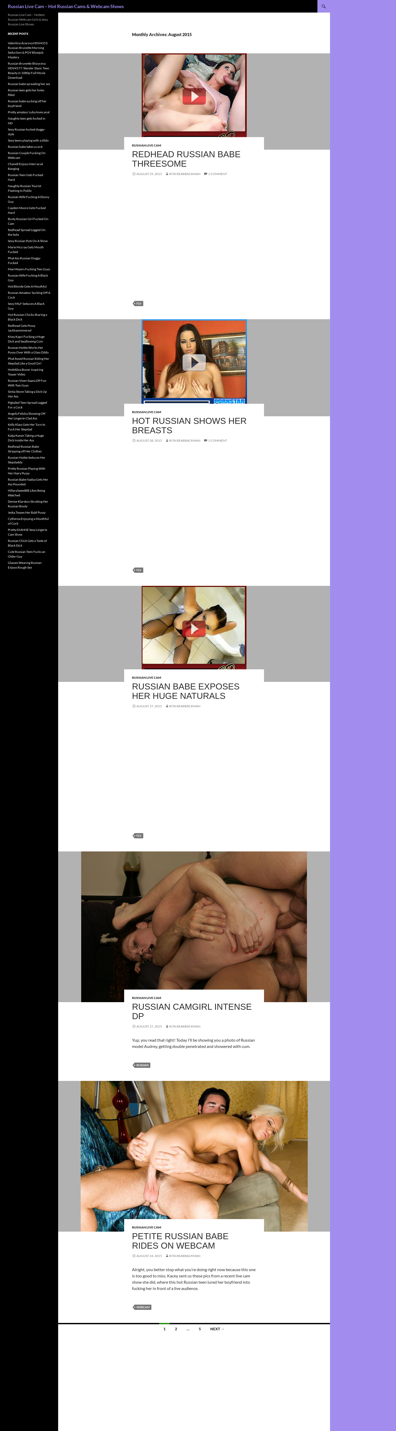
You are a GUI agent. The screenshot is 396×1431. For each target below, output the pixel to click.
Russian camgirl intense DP (192, 1011)
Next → (217, 1329)
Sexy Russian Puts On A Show (28, 241)
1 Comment (217, 174)
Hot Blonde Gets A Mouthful (27, 286)
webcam (143, 1307)
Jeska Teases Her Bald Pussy (27, 512)
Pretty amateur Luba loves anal (29, 112)
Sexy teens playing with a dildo (28, 140)
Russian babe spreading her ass (29, 84)
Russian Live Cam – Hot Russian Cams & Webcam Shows (66, 6)
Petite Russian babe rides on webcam (180, 1240)
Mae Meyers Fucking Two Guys (29, 269)
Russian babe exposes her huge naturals (186, 691)
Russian (142, 1065)
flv (138, 303)
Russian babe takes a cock (25, 147)
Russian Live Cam (146, 145)
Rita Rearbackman (184, 174)
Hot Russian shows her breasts (189, 425)
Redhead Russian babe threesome (186, 159)
